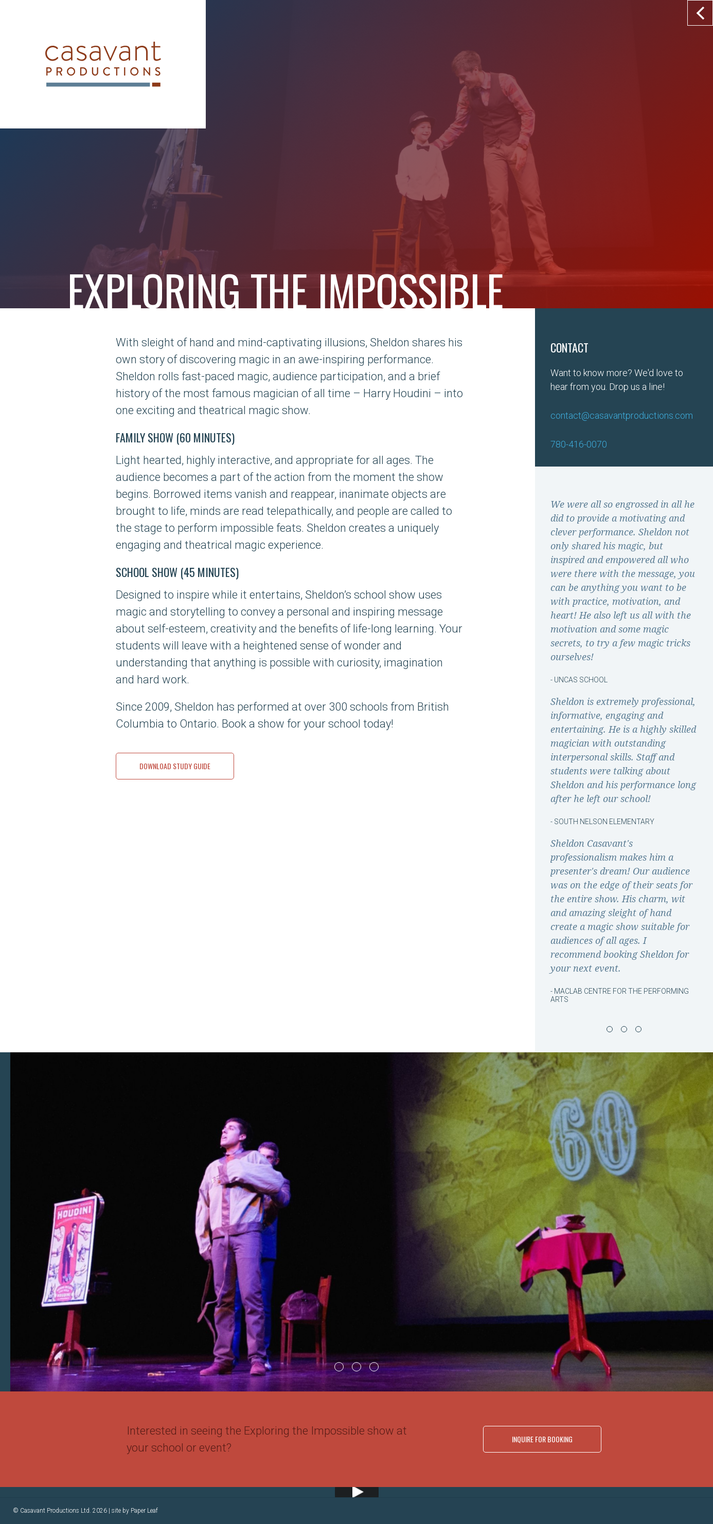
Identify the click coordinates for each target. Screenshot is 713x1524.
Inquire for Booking (542, 1439)
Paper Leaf (144, 1510)
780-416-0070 (578, 444)
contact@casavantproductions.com (621, 415)
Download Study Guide (174, 765)
